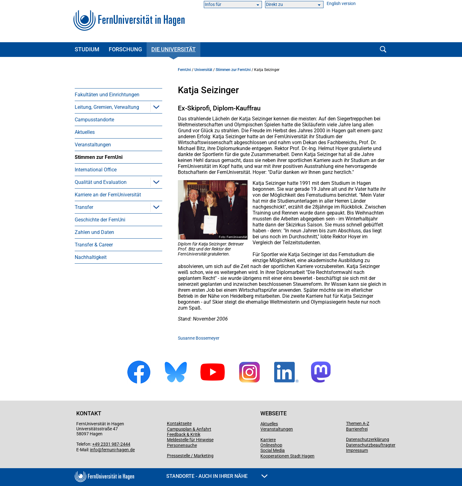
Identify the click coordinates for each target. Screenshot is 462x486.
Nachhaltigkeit (91, 257)
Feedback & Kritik (183, 434)
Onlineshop (271, 445)
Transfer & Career (94, 245)
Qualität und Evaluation (101, 182)
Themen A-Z (357, 423)
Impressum (357, 450)
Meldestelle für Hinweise (190, 439)
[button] (156, 107)
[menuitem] (118, 94)
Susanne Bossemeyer (198, 338)
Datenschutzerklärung (367, 439)
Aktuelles (85, 132)
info (94, 449)
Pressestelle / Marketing (190, 455)
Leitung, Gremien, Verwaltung (107, 107)
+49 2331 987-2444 (111, 444)
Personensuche (182, 445)
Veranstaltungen (93, 145)
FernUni (184, 70)
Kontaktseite (179, 423)
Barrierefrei (357, 429)
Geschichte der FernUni (100, 220)
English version (341, 3)
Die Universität (173, 49)
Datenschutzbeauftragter (370, 445)
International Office (96, 170)
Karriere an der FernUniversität (108, 195)
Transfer (84, 207)
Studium (87, 49)
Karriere (268, 439)
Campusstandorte (94, 120)
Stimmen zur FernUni (99, 157)
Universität (203, 70)
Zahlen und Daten (94, 232)
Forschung (125, 49)
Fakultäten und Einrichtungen (107, 95)
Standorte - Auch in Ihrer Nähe (217, 476)
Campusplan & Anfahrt (189, 429)
